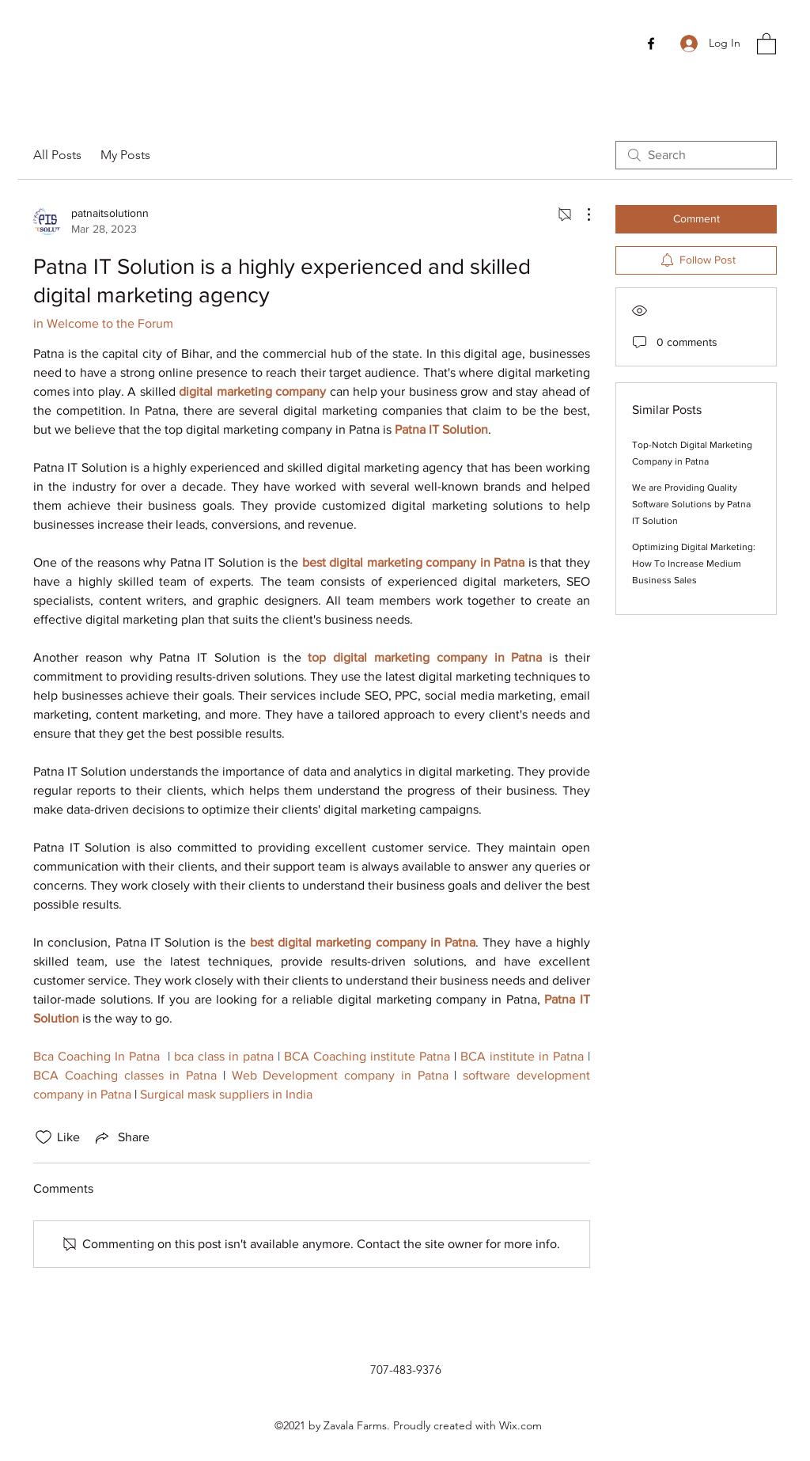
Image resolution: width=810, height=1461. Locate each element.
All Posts (57, 154)
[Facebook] (651, 43)
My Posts (125, 154)
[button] (766, 43)
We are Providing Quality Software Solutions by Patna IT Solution (691, 504)
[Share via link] (121, 1137)
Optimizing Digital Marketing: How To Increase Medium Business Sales (693, 563)
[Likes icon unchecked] (43, 1137)
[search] (696, 155)
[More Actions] (580, 214)
